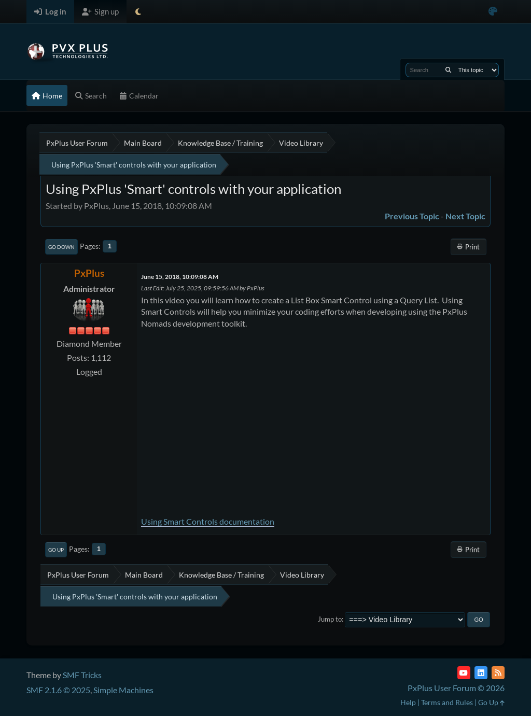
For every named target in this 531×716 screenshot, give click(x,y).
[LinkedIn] (480, 672)
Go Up (56, 549)
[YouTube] (463, 672)
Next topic (465, 216)
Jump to (330, 619)
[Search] (448, 70)
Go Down (61, 247)
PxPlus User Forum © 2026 (456, 688)
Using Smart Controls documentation (207, 521)
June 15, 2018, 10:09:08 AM (179, 276)
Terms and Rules (447, 702)
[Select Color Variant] (493, 11)
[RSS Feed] (498, 672)
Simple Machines (123, 690)
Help (408, 702)
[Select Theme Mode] (138, 11)
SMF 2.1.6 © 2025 (58, 690)
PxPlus (89, 273)
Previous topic (412, 216)
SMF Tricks (82, 675)
